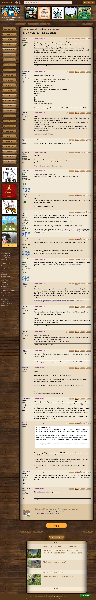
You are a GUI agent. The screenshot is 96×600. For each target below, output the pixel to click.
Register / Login (88, 2)
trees (44, 29)
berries (40, 29)
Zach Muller (25, 170)
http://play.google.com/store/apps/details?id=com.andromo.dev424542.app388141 (59, 300)
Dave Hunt (25, 38)
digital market (9, 141)
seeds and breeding (53, 29)
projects (9, 136)
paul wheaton (71, 598)
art (9, 95)
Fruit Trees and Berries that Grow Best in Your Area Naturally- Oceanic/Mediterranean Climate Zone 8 (64, 552)
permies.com (9, 146)
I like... (23, 187)
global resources (9, 126)
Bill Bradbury (26, 71)
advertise (23, 598)
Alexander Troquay (25, 368)
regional (9, 105)
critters (9, 39)
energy (9, 54)
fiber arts (9, 90)
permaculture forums (9, 29)
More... (56, 589)
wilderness (9, 85)
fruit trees (33, 29)
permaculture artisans (9, 100)
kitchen (9, 65)
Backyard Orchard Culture (53, 572)
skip (9, 116)
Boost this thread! (57, 537)
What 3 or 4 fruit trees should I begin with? (60, 546)
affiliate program (31, 598)
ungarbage (9, 75)
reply (56, 525)
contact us (16, 598)
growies (9, 34)
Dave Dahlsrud (24, 212)
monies (9, 60)
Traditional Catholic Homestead (71, 229)
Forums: (25, 29)
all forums (9, 161)
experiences (9, 121)
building (9, 44)
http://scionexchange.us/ (41, 492)
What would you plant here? (54, 562)
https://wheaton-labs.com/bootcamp (48, 513)
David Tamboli (24, 283)
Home (4, 2)
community (9, 80)
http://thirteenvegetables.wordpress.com (46, 500)
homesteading (9, 49)
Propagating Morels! (54, 231)
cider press (9, 131)
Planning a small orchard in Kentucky (58, 576)
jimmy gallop (26, 239)
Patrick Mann (26, 488)
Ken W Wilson (26, 398)
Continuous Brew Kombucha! (70, 231)
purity (9, 70)
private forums (9, 156)
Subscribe (10, 2)
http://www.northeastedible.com (43, 66)
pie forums (9, 151)
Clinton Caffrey (24, 140)
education (9, 110)
